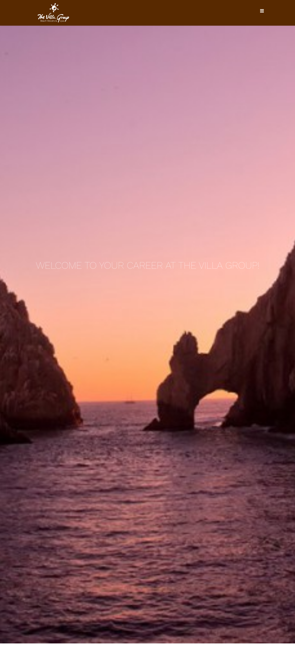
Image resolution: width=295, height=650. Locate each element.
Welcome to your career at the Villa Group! (147, 265)
